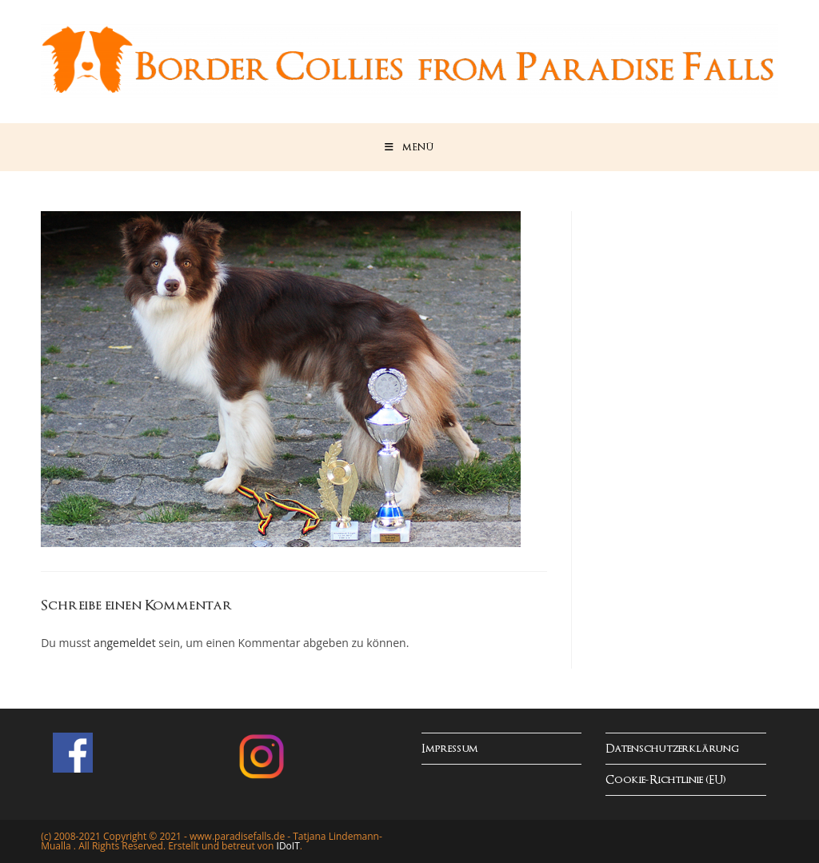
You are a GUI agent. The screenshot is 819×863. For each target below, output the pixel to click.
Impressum (449, 749)
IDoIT (288, 846)
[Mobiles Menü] (409, 147)
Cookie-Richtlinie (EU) (665, 780)
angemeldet (125, 642)
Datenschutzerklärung (672, 749)
